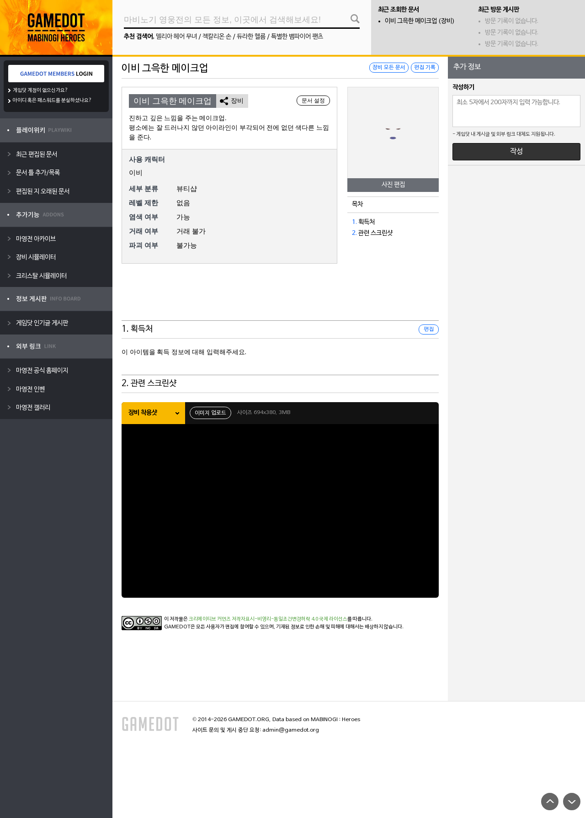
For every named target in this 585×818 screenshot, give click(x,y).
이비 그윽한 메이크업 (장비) (420, 21)
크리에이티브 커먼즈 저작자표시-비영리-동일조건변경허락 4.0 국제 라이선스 (268, 619)
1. (354, 222)
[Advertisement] (280, 298)
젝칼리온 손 (216, 36)
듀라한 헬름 (251, 36)
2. (354, 233)
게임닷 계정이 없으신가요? (40, 90)
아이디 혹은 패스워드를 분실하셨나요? (52, 100)
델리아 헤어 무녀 (176, 36)
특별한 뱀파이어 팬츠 (297, 36)
